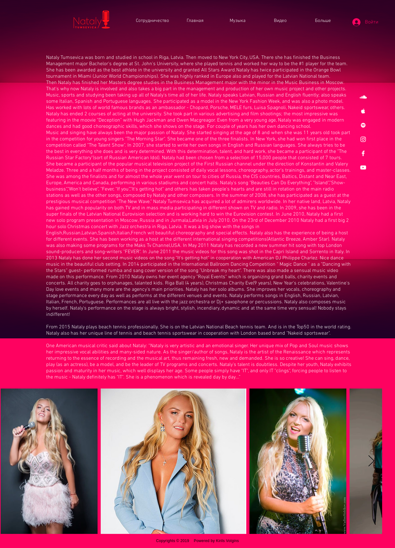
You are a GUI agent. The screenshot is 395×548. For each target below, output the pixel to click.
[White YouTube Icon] (363, 167)
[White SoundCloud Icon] (363, 97)
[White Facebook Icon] (363, 153)
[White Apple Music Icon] (363, 111)
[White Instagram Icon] (363, 139)
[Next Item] (371, 461)
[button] (323, 21)
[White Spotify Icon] (363, 125)
